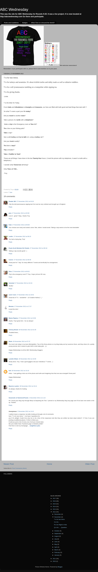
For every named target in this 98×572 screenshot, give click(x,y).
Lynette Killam (13, 359)
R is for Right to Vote (60, 524)
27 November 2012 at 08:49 (22, 260)
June (56, 541)
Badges (25, 23)
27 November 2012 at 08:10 (22, 236)
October (57, 531)
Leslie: (11, 236)
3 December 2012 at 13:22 (25, 411)
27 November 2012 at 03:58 (20, 213)
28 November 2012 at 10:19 (20, 370)
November (57, 517)
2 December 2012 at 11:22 (37, 398)
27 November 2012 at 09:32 (21, 271)
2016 (54, 501)
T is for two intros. (59, 519)
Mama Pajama (13, 318)
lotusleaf (11, 283)
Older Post (89, 464)
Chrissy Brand (13, 329)
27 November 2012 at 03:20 (25, 201)
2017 (54, 498)
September (58, 533)
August (56, 536)
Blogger (60, 567)
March (56, 550)
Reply (10, 207)
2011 (54, 558)
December (57, 514)
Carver (11, 260)
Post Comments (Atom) (19, 468)
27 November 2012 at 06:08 (21, 225)
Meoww (11, 306)
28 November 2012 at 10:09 (27, 359)
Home (49, 464)
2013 (54, 509)
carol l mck (12, 295)
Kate (10, 225)
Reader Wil (12, 201)
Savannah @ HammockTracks (18, 398)
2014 (54, 506)
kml (10, 370)
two (11, 192)
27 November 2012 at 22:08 (27, 318)
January (57, 555)
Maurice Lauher (14, 386)
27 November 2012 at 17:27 (22, 306)
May (55, 544)
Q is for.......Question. (60, 527)
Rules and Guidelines (11, 23)
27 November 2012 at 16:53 (25, 295)
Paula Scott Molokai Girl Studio (19, 248)
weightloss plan (35, 426)
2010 (54, 561)
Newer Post (9, 464)
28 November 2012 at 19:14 (28, 386)
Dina (10, 271)
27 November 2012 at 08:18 (38, 248)
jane (10, 213)
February (57, 552)
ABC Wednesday (14, 9)
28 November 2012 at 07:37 (21, 341)
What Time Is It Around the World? (43, 23)
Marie (10, 341)
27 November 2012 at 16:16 (23, 283)
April (56, 547)
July (55, 539)
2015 (54, 504)
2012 (54, 512)
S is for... (57, 522)
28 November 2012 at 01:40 (27, 329)
